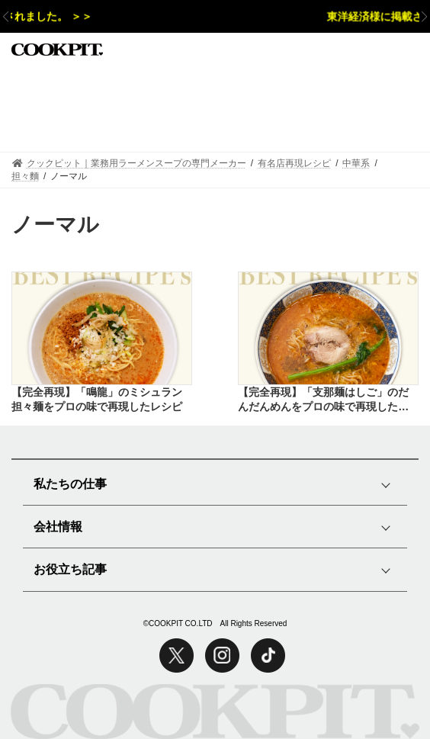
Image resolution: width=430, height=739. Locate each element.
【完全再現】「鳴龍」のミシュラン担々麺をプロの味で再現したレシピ (96, 399)
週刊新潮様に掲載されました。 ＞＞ (104, 17)
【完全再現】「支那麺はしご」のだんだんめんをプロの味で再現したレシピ (323, 400)
